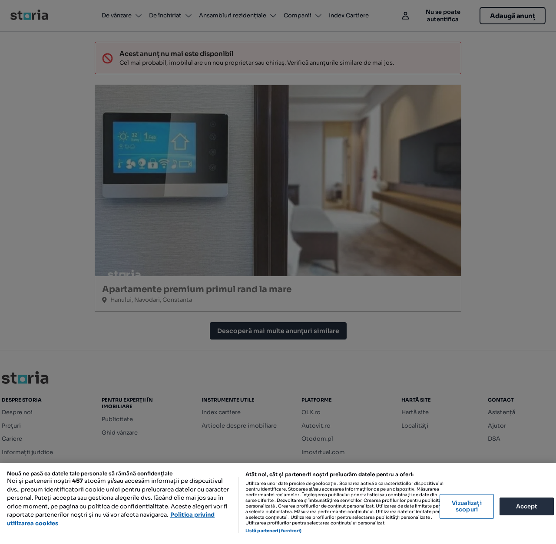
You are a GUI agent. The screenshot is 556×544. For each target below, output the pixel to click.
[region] (278, 503)
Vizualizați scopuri (466, 506)
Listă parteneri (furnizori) (273, 531)
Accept (527, 506)
